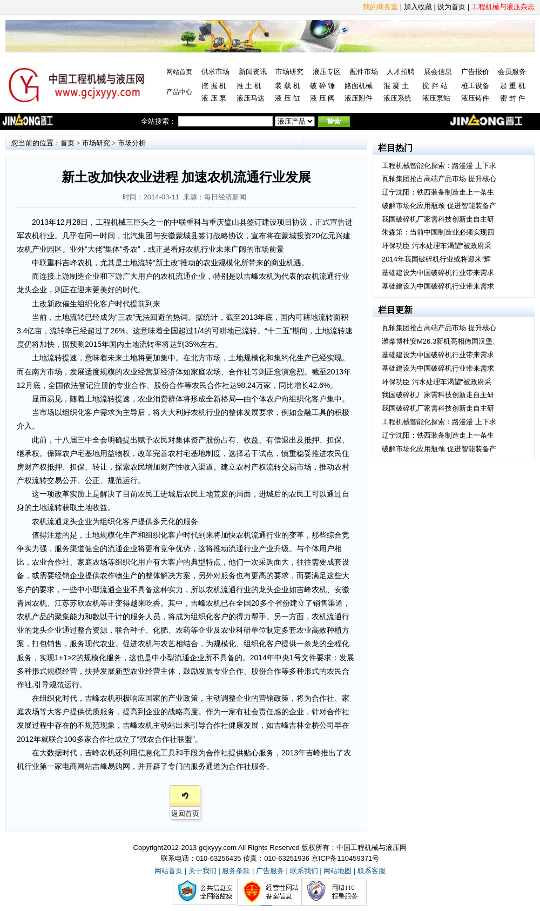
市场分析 (132, 143)
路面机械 (359, 86)
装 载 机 (287, 86)
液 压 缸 (287, 98)
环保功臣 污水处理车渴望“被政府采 (436, 246)
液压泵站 (436, 98)
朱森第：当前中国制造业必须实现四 (438, 232)
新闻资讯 (253, 72)
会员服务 (512, 72)
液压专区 (327, 72)
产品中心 (179, 92)
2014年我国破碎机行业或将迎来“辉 (436, 259)
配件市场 (364, 72)
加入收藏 (418, 7)
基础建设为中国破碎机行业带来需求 (438, 273)
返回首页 (185, 813)
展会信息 (438, 72)
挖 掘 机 (213, 86)
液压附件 (359, 98)
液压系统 (397, 98)
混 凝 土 (395, 86)
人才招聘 (401, 72)
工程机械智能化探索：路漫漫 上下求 (439, 166)
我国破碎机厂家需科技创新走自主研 (438, 219)
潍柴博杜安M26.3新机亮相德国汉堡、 (441, 341)
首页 (67, 143)
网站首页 (179, 72)
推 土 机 (249, 86)
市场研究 (289, 72)
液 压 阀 (322, 98)
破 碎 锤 (322, 86)
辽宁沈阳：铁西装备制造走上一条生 (438, 192)
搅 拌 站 (434, 86)
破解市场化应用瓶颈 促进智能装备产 (439, 206)
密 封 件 (512, 98)
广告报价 (475, 72)
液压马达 (251, 98)
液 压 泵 (213, 98)
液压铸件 (475, 98)
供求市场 (215, 72)
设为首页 (451, 7)
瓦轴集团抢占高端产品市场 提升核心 (439, 179)
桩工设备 (475, 86)
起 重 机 (512, 86)
